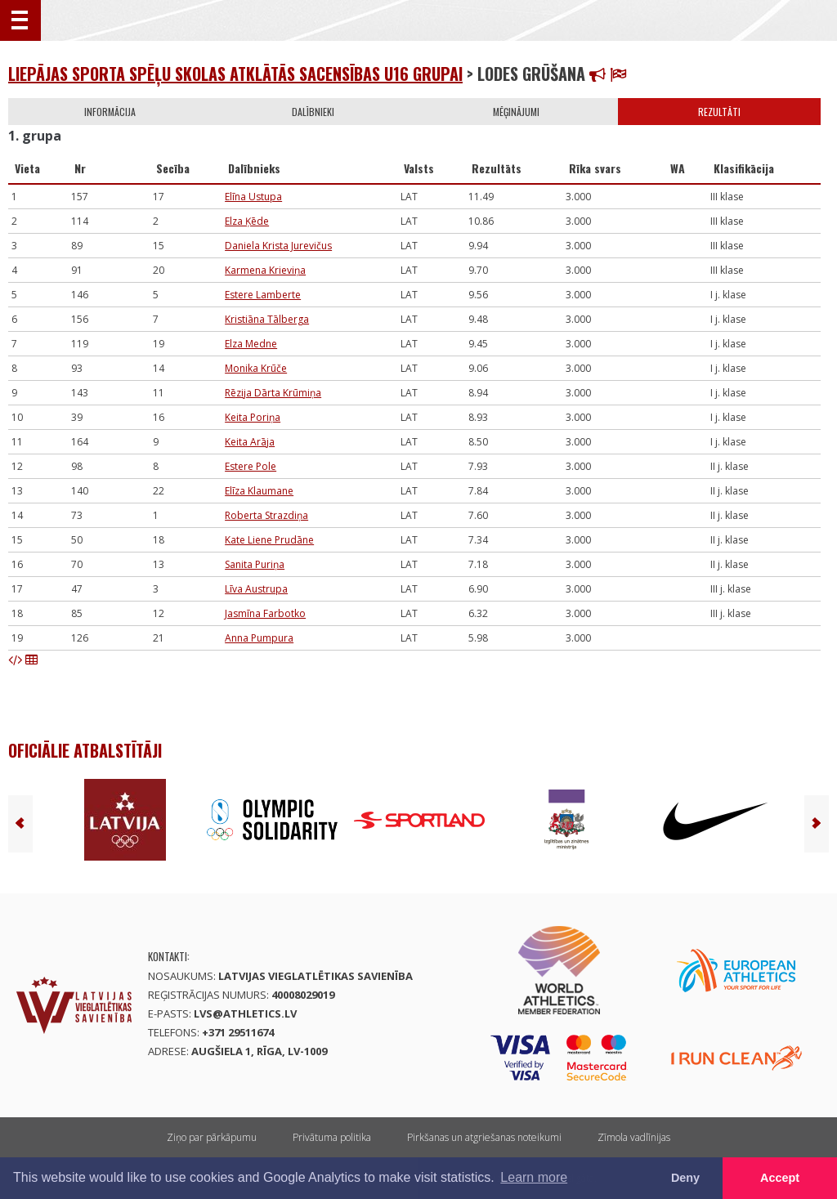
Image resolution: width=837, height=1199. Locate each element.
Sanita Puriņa (254, 564)
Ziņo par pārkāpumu (212, 1137)
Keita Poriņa (252, 417)
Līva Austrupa (256, 589)
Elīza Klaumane (259, 491)
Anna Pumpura (259, 638)
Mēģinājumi (516, 112)
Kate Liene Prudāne (269, 540)
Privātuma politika (332, 1137)
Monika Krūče (256, 368)
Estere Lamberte (263, 295)
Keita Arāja (250, 442)
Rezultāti (719, 112)
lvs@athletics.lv (245, 1013)
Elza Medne (251, 344)
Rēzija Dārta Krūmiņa (273, 393)
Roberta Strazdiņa (266, 515)
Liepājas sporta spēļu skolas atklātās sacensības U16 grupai (235, 73)
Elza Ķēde (247, 221)
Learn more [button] (533, 1177)
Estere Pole (250, 466)
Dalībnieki (313, 112)
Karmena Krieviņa (265, 270)
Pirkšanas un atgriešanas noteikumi (484, 1137)
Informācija (110, 112)
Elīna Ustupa (253, 197)
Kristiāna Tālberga (267, 319)
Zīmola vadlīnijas (634, 1137)
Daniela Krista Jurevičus (278, 246)
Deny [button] (685, 1177)
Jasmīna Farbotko (265, 613)
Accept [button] (779, 1177)
